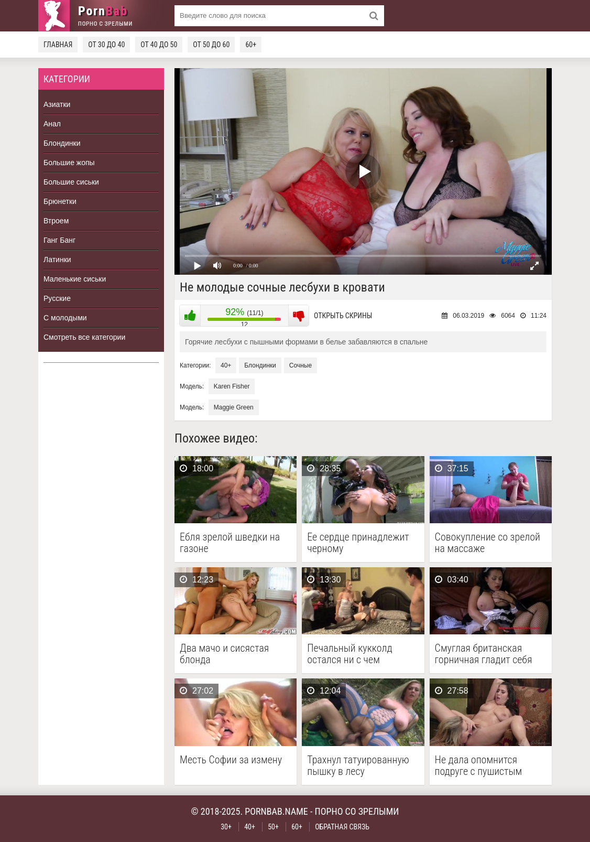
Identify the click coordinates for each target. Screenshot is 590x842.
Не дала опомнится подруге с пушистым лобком (478, 765)
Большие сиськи (71, 182)
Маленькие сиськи (74, 279)
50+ (273, 827)
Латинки (57, 259)
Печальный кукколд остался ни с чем (349, 653)
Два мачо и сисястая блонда (224, 653)
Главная (57, 44)
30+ (226, 827)
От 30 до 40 (106, 44)
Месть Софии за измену (231, 760)
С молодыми (65, 318)
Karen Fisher (232, 386)
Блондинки (62, 143)
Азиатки (56, 104)
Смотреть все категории (84, 337)
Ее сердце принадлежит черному (358, 542)
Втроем (56, 221)
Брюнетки (60, 201)
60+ (250, 44)
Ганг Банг (59, 240)
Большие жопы (69, 162)
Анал (52, 124)
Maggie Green (234, 407)
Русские (57, 298)
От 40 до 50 (158, 44)
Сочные (300, 365)
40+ (226, 365)
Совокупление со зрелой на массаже (487, 542)
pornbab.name (276, 811)
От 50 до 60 (211, 44)
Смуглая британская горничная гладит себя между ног (483, 653)
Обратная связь (342, 827)
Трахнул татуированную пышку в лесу (358, 765)
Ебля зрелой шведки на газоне (230, 542)
